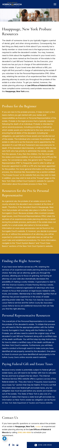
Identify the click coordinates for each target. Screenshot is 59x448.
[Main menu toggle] (54, 5)
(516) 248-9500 (25, 437)
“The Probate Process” (12, 177)
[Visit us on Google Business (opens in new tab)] (17, 445)
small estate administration (27, 230)
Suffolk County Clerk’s (11, 359)
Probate (45, 180)
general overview (44, 381)
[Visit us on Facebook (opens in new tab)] (9, 445)
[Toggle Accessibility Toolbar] (4, 438)
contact (38, 432)
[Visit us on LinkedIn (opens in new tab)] (13, 445)
